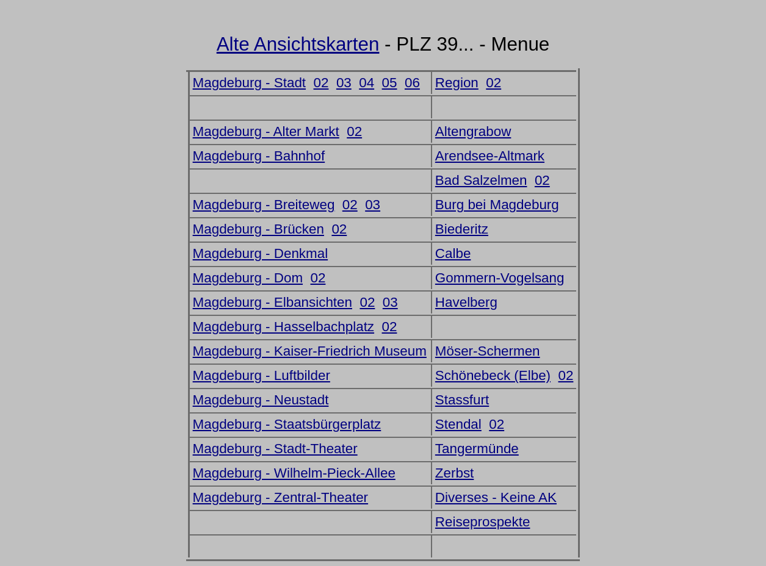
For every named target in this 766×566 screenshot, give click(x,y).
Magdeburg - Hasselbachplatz (283, 326)
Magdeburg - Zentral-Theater (280, 497)
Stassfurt (462, 399)
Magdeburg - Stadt (249, 82)
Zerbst (454, 473)
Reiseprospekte (482, 521)
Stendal (458, 424)
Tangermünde (477, 448)
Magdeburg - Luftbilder (261, 375)
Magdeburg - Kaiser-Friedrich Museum (310, 351)
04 (366, 82)
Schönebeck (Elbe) (493, 375)
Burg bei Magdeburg (497, 204)
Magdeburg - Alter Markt (266, 131)
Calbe (453, 253)
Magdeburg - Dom (248, 277)
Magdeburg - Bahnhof (259, 155)
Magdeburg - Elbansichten (272, 302)
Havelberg (466, 302)
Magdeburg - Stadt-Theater (275, 448)
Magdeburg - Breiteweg (264, 204)
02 (321, 82)
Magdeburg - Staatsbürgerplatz (287, 424)
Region (457, 82)
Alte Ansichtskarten (298, 44)
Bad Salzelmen (481, 180)
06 (412, 82)
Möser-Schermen (487, 351)
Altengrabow (473, 131)
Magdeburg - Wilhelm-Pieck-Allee (294, 473)
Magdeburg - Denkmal (260, 253)
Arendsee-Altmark (489, 155)
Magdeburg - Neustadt (261, 399)
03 (344, 82)
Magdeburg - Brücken (258, 229)
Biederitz (461, 229)
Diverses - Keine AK (496, 497)
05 (389, 82)
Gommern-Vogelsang (500, 277)
